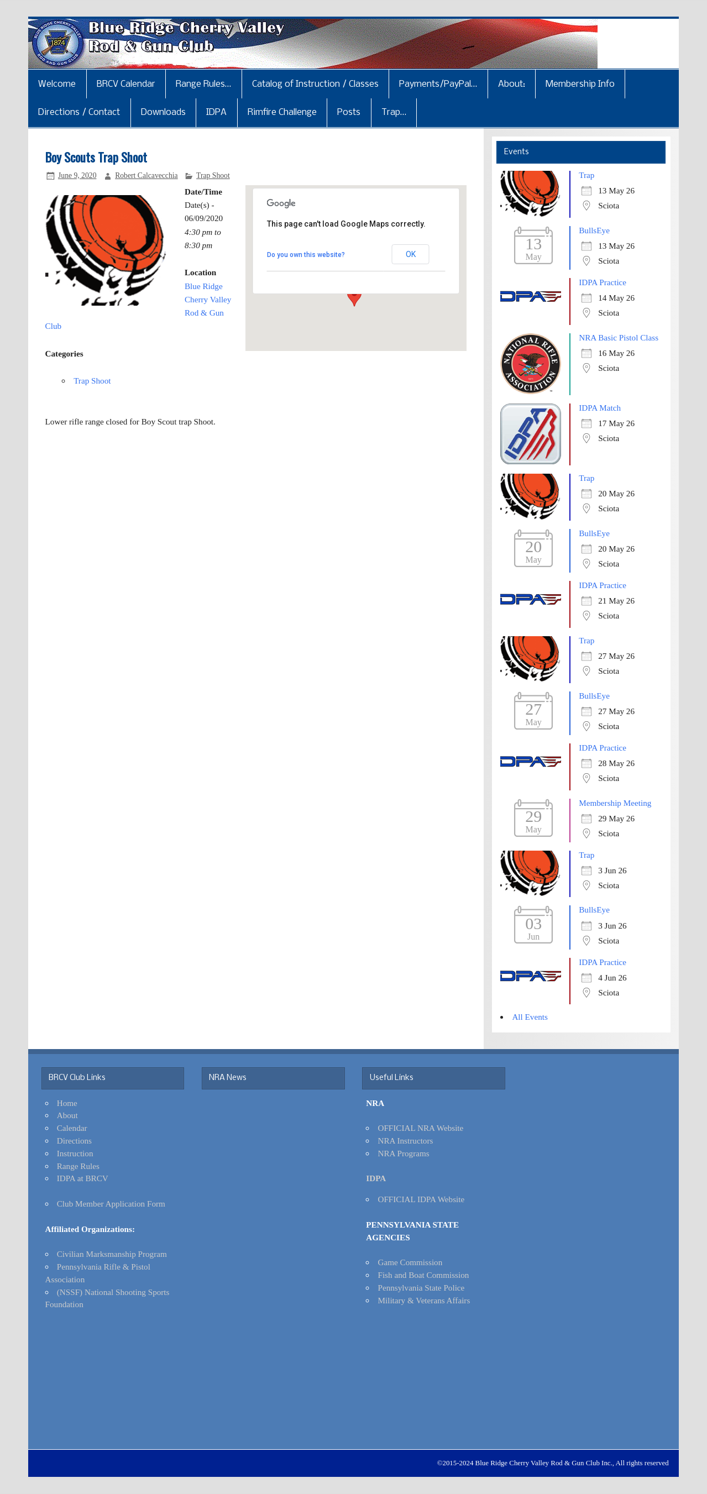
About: (511, 84)
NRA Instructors (405, 1140)
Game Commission (410, 1262)
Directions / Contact (79, 112)
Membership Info (580, 84)
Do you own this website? (306, 255)
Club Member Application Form (111, 1203)
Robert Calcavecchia (146, 175)
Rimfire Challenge (282, 112)
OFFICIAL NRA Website (420, 1128)
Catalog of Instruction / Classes (315, 84)
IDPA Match (600, 407)
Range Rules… (203, 84)
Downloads (163, 112)
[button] (354, 296)
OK (411, 254)
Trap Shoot (213, 175)
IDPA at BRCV (82, 1178)
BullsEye (594, 230)
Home (67, 1103)
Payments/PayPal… (438, 84)
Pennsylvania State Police (421, 1287)
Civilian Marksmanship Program (112, 1254)
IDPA (216, 112)
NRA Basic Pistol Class (618, 337)
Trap (586, 175)
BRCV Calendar (126, 84)
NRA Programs (403, 1153)
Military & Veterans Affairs (424, 1300)
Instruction (75, 1153)
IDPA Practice (602, 282)
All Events (530, 1016)
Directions (74, 1140)
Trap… (393, 112)
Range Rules (78, 1166)
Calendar (72, 1128)
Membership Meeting (615, 803)
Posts (348, 112)
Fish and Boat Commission (423, 1275)
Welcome (57, 84)
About (67, 1115)
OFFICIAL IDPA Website (421, 1199)
